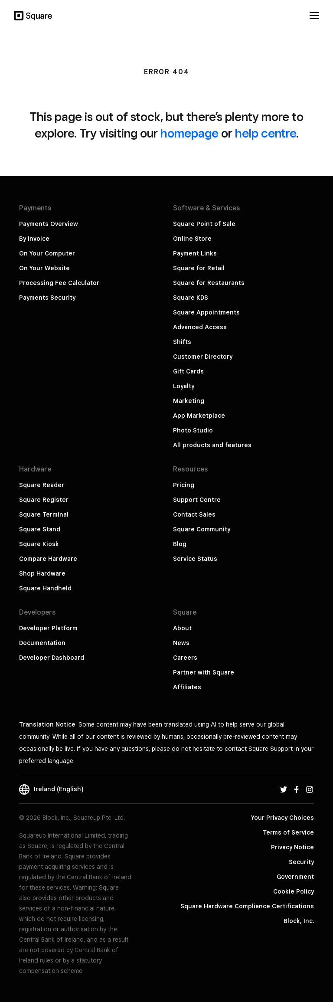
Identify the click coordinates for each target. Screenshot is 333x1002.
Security (301, 861)
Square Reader (41, 484)
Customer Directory (202, 356)
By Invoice (34, 238)
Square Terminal (44, 514)
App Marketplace (199, 415)
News (181, 642)
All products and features (212, 445)
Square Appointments (206, 312)
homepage (189, 133)
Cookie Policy (293, 891)
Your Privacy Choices (282, 817)
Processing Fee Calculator (59, 282)
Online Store (192, 238)
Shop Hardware (42, 573)
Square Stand (39, 529)
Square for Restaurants (209, 282)
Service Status (195, 558)
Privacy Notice (292, 847)
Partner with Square (203, 672)
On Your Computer (47, 253)
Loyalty (183, 386)
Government (295, 876)
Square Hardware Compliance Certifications (247, 906)
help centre (265, 133)
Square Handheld (45, 588)
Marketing (188, 400)
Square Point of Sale (204, 223)
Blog (179, 543)
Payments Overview (48, 223)
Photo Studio (193, 430)
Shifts (182, 341)
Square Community (201, 529)
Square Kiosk (39, 543)
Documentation (42, 642)
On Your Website (44, 268)
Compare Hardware (48, 558)
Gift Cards (188, 371)
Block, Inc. (299, 920)
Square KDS (190, 297)
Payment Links (195, 253)
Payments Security (47, 297)
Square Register (44, 499)
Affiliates (187, 687)
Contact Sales (194, 514)
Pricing (183, 484)
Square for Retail (199, 268)
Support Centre (197, 499)
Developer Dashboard (51, 657)
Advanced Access (200, 327)
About (182, 628)
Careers (185, 657)
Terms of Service (288, 832)
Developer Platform (48, 628)
